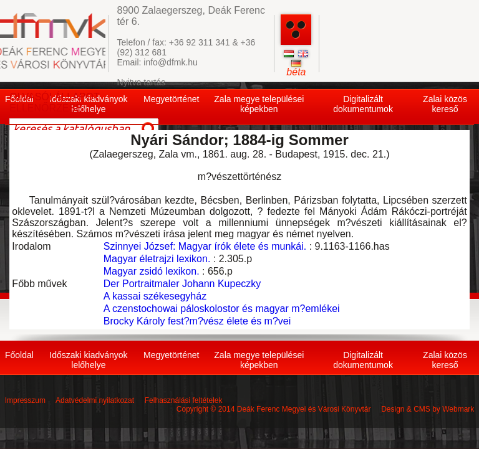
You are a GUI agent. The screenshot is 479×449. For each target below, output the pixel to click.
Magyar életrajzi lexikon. (157, 258)
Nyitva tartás (141, 82)
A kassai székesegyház (155, 296)
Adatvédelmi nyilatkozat (95, 400)
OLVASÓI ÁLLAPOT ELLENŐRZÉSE (54, 102)
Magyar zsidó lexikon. (152, 271)
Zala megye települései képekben (259, 104)
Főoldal (19, 355)
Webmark (458, 409)
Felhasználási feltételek (184, 400)
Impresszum (25, 400)
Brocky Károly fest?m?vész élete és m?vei (197, 321)
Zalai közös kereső (445, 104)
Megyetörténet (171, 99)
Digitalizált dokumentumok (363, 104)
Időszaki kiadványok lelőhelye (88, 360)
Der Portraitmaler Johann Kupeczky (182, 283)
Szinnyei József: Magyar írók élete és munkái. (205, 246)
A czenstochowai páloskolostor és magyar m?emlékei (222, 308)
